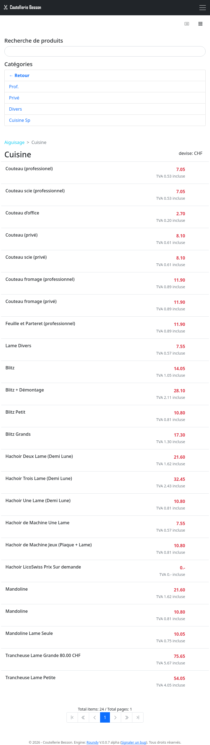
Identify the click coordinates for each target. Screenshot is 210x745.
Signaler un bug (133, 742)
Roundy (93, 742)
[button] (201, 24)
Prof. (14, 87)
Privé (14, 98)
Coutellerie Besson (22, 7)
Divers (15, 109)
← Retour (19, 75)
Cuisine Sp (19, 120)
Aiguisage (14, 142)
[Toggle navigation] (203, 8)
